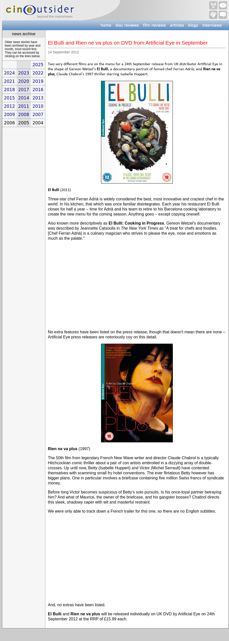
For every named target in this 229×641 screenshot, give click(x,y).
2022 (37, 73)
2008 (23, 114)
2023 (23, 73)
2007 (37, 114)
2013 (37, 97)
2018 (9, 89)
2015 (9, 97)
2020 (23, 81)
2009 (9, 114)
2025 (37, 64)
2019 (37, 81)
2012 (9, 106)
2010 (37, 106)
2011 (23, 106)
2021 (9, 81)
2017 (23, 89)
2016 (37, 89)
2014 (23, 97)
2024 (9, 73)
